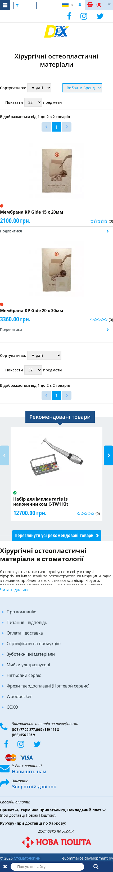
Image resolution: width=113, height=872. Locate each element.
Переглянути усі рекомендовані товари (54, 535)
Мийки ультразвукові (28, 665)
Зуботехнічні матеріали (31, 654)
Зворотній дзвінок (34, 786)
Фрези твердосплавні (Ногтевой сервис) (48, 686)
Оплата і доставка (25, 633)
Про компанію (21, 612)
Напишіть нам (29, 771)
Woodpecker (19, 696)
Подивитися (11, 230)
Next (108, 455)
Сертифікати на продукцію (34, 643)
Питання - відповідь (27, 622)
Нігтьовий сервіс (24, 675)
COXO (12, 707)
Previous (4, 455)
